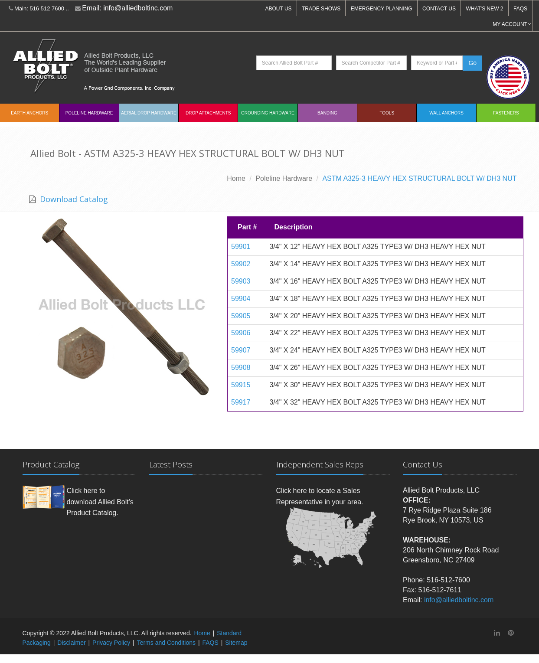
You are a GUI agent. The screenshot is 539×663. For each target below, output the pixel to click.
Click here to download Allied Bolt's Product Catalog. (100, 501)
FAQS (520, 9)
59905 (241, 316)
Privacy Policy (111, 642)
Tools (386, 113)
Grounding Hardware (267, 113)
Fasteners (506, 113)
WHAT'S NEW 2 (484, 9)
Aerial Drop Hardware (148, 113)
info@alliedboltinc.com (138, 8)
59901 (241, 246)
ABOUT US (278, 9)
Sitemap (236, 642)
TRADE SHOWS (321, 9)
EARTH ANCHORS (29, 113)
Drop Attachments (208, 113)
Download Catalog (73, 199)
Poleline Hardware (89, 113)
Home (236, 178)
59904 (241, 298)
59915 (241, 385)
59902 (241, 264)
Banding (327, 113)
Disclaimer (71, 642)
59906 (241, 332)
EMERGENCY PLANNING (381, 9)
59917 (241, 402)
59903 (241, 281)
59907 (241, 350)
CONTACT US (439, 9)
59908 (241, 367)
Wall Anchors (446, 113)
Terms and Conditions (166, 642)
